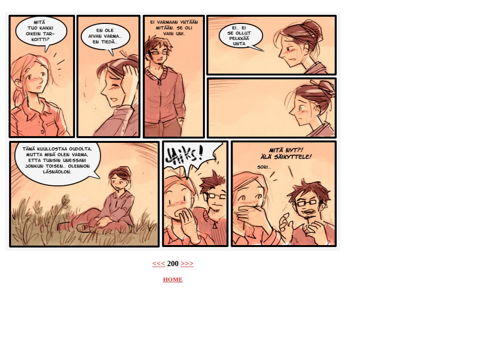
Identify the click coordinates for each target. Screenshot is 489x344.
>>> (187, 263)
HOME (172, 279)
